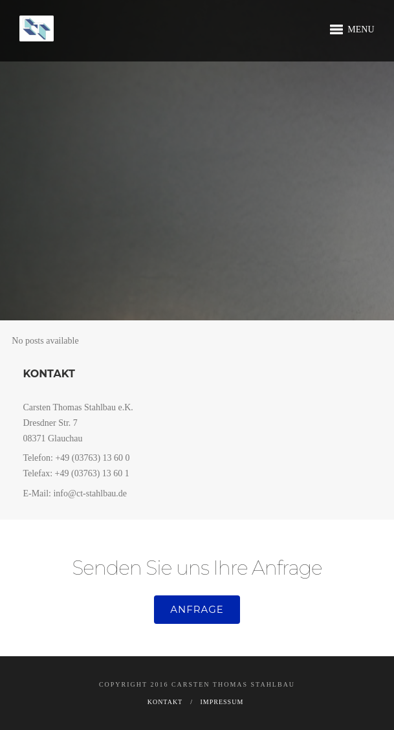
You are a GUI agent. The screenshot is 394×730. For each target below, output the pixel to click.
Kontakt (165, 701)
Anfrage (197, 609)
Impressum (222, 701)
